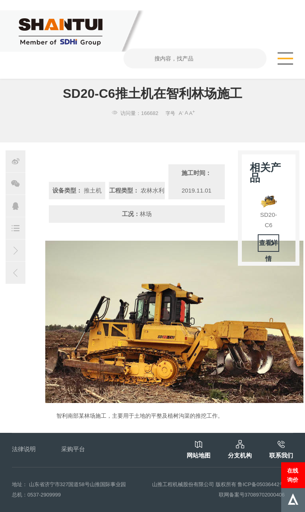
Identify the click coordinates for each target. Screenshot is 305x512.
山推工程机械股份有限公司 (183, 484)
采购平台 (73, 449)
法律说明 (24, 449)
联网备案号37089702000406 (252, 495)
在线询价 (292, 475)
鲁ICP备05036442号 (261, 484)
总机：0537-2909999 (36, 495)
